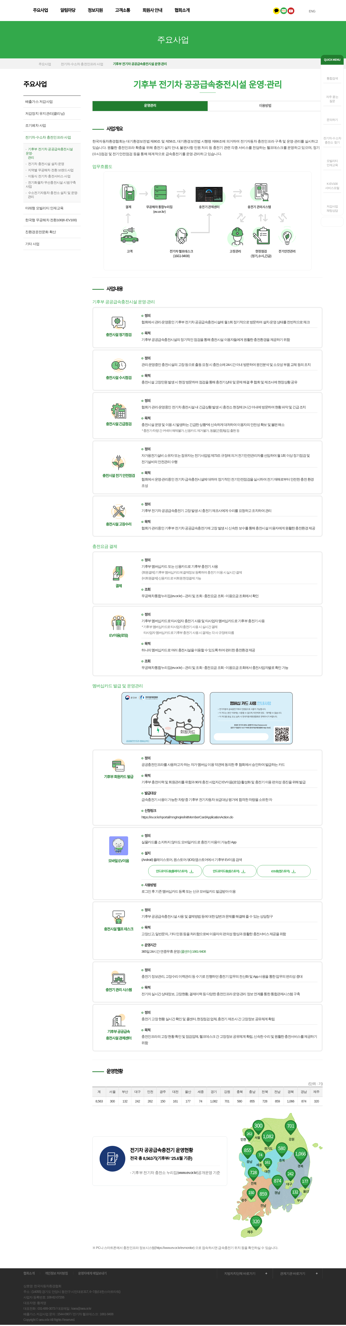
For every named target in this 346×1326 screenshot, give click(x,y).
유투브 (288, 10)
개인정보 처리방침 (56, 1274)
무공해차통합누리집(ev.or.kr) (161, 597)
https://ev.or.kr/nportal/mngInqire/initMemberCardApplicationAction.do (187, 818)
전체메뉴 (320, 11)
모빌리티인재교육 (332, 163)
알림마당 (126, 11)
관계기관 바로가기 (292, 1274)
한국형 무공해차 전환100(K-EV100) (51, 221)
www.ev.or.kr (187, 1174)
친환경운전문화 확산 (40, 233)
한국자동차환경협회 (51, 11)
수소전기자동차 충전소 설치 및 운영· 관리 (52, 196)
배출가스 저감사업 (39, 103)
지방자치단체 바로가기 (239, 1274)
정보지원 (153, 11)
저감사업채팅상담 (332, 208)
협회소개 (240, 11)
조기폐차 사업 (35, 126)
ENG (309, 11)
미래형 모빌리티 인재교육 (44, 209)
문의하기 (332, 119)
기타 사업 (32, 245)
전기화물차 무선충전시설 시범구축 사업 (51, 185)
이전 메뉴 (31, 41)
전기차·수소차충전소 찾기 (332, 140)
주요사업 (98, 11)
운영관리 (150, 107)
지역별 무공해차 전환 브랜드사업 (50, 171)
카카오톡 (273, 10)
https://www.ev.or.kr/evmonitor (175, 1249)
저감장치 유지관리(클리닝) (45, 115)
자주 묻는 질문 (332, 99)
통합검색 (332, 78)
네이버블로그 (281, 10)
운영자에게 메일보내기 (92, 1274)
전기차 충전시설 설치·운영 (46, 165)
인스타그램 (295, 10)
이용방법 (265, 107)
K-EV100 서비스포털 (332, 186)
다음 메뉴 (315, 41)
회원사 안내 (210, 11)
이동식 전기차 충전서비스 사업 (49, 177)
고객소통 (180, 11)
